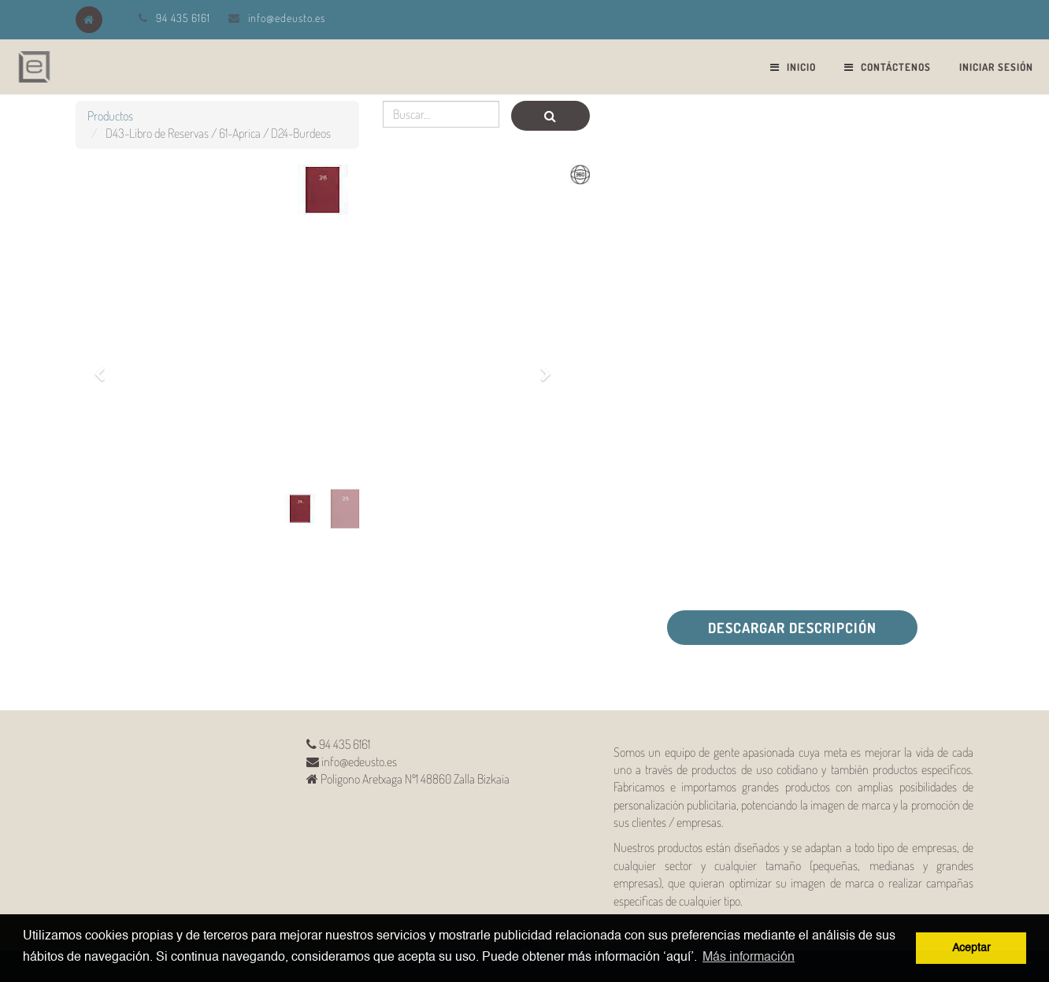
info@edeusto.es (286, 17)
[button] (105, 365)
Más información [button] (748, 957)
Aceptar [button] (971, 948)
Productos (110, 116)
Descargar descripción (792, 627)
